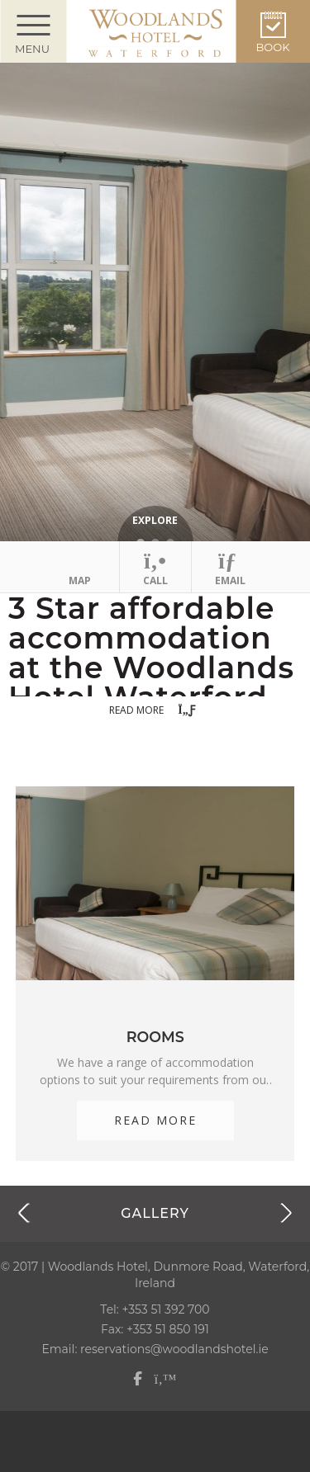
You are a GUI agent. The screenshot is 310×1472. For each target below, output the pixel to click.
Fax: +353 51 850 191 (155, 1329)
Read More (155, 1120)
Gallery (155, 1212)
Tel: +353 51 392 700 (154, 1309)
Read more (154, 710)
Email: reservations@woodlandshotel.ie (154, 1349)
